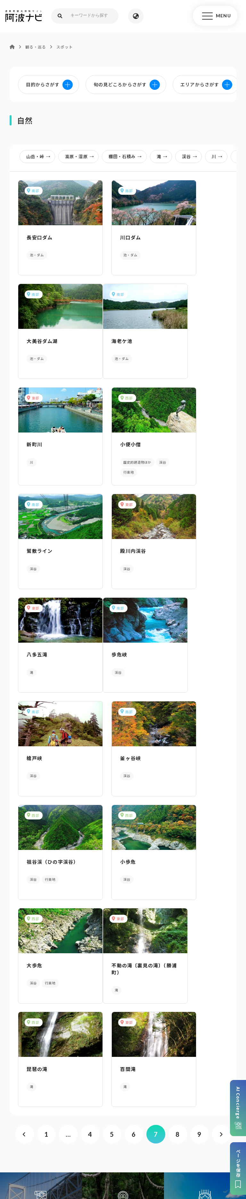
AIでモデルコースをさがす (41, 903)
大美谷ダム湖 (185, 235)
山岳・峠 (40, 156)
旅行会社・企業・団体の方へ (58, 1146)
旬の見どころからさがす (205, 903)
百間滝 (178, 748)
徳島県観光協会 (113, 1146)
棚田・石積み (127, 156)
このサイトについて (60, 1136)
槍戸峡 (105, 543)
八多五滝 (180, 440)
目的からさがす (123, 903)
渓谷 (191, 156)
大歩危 (178, 646)
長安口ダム (38, 235)
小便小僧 (180, 338)
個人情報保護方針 (143, 1136)
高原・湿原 (81, 156)
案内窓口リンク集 (123, 1038)
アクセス (123, 1063)
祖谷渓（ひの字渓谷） (50, 646)
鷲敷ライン (38, 440)
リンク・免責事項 (187, 1136)
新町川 (105, 338)
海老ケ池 (35, 338)
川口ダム (108, 235)
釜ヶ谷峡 (180, 543)
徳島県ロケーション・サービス (170, 1146)
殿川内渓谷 (111, 440)
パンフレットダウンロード (123, 1013)
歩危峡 (32, 543)
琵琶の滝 (108, 748)
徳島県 (217, 1146)
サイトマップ (103, 1136)
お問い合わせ (126, 1155)
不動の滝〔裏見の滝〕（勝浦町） (49, 752)
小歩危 (105, 646)
